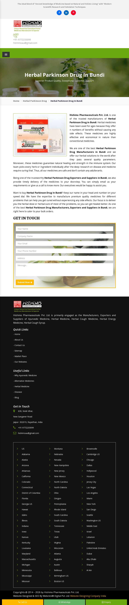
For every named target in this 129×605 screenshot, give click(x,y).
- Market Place (20, 356)
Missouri (26, 581)
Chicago (90, 459)
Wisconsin (58, 548)
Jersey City (91, 482)
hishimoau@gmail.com (25, 42)
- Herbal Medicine (21, 386)
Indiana (25, 526)
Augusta (58, 559)
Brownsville (92, 448)
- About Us (18, 339)
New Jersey (59, 470)
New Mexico (60, 476)
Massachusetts (29, 559)
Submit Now (25, 282)
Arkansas (26, 470)
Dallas (89, 465)
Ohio (56, 493)
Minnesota (27, 570)
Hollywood (91, 470)
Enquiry (106, 602)
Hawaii (25, 509)
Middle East (92, 526)
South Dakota (60, 520)
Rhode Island (60, 509)
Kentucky (26, 542)
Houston (91, 476)
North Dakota (60, 487)
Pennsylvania (60, 504)
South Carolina (61, 515)
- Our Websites (20, 361)
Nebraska (58, 454)
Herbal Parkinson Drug (35, 101)
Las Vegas (91, 487)
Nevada (57, 459)
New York (91, 504)
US (23, 448)
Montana (58, 448)
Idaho (24, 515)
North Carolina (61, 482)
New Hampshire (61, 465)
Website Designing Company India (88, 596)
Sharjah (90, 564)
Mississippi (27, 575)
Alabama (26, 454)
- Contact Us (19, 345)
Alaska (25, 459)
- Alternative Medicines (23, 381)
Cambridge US (93, 454)
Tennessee (59, 526)
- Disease (17, 392)
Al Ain (89, 570)
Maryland (26, 553)
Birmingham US (61, 575)
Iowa (24, 531)
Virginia (57, 542)
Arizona (25, 465)
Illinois (24, 520)
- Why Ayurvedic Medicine (25, 375)
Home (16, 101)
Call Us (23, 602)
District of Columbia (31, 493)
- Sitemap (17, 350)
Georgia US (27, 504)
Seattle (90, 515)
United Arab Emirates (96, 548)
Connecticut (27, 487)
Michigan (26, 564)
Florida (25, 498)
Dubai (89, 553)
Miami (89, 498)
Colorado (26, 482)
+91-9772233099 (22, 39)
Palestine (91, 542)
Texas (57, 531)
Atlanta (57, 553)
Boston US (59, 581)
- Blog (16, 397)
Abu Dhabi (91, 559)
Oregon (57, 498)
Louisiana (26, 548)
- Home (16, 334)
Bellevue (58, 570)
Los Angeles (92, 493)
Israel (89, 531)
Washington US (94, 520)
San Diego (91, 509)
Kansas (25, 537)
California (26, 476)
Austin (57, 564)
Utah (56, 537)
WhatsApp (64, 602)
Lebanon (91, 537)
